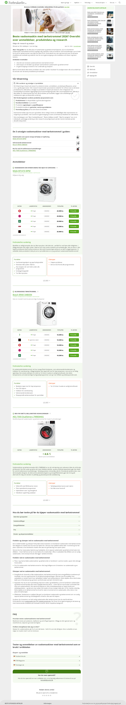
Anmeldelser (92, 72)
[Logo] (15, 3)
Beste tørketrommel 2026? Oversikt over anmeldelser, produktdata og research (94, 47)
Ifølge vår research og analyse (23, 43)
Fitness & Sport (100, 2)
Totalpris (60, 206)
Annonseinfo (47, 206)
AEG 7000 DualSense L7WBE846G (24, 151)
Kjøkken (76, 2)
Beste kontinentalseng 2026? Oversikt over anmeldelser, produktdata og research (95, 30)
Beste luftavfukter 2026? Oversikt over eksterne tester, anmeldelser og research (96, 22)
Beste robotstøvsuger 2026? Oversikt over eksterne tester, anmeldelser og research (95, 38)
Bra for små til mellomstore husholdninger (33, 413)
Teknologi (87, 2)
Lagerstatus (33, 206)
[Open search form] (119, 2)
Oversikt (91, 66)
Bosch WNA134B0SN (20, 145)
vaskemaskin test (30, 601)
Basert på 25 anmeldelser (47, 457)
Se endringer (77, 46)
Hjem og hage (65, 2)
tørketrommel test (45, 601)
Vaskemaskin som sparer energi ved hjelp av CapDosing (36, 168)
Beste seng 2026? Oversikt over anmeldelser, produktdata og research (95, 13)
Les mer (66, 7)
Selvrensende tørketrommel (27, 292)
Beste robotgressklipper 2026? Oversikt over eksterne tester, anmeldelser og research (95, 55)
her (36, 46)
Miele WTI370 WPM (19, 139)
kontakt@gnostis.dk (47, 680)
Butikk (20, 206)
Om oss (112, 2)
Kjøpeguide (92, 76)
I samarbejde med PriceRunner (19, 235)
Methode (91, 69)
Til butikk (74, 206)
